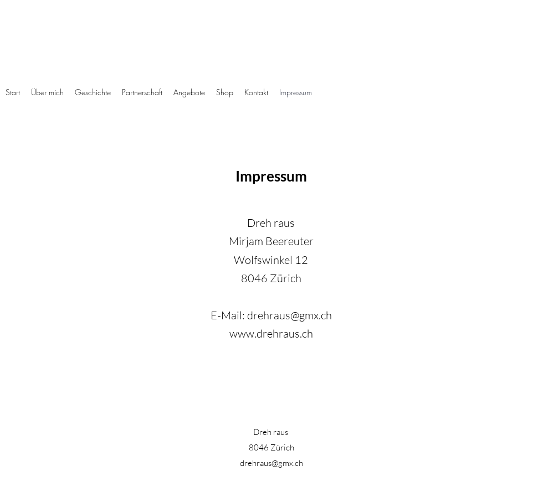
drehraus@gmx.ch (289, 315)
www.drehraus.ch (271, 333)
